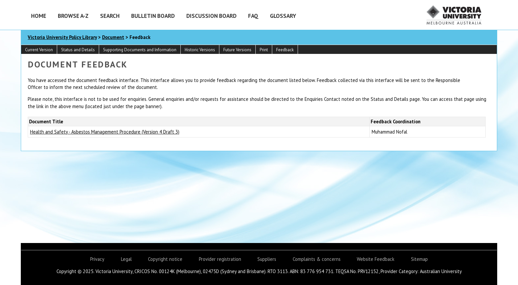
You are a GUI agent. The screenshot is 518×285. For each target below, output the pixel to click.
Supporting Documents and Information (139, 50)
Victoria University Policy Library (62, 37)
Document (113, 37)
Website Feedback (375, 259)
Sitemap (419, 259)
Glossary (283, 16)
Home (38, 16)
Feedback (285, 50)
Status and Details (78, 50)
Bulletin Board (153, 16)
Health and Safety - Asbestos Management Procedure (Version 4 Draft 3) (104, 132)
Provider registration (220, 259)
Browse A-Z (73, 16)
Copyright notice (165, 259)
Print (264, 50)
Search (110, 16)
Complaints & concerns (317, 259)
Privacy (97, 259)
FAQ (253, 16)
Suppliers (266, 259)
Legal (126, 259)
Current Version (39, 50)
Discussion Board (211, 16)
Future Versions (237, 50)
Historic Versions (200, 50)
